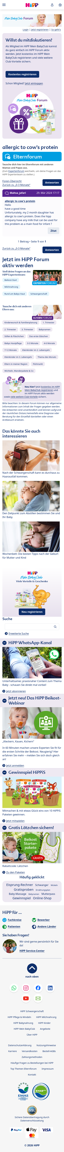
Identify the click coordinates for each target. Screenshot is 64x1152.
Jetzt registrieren (40, 29)
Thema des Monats (47, 357)
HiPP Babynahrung (23, 1022)
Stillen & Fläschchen (14, 336)
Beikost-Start (10, 280)
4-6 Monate (49, 343)
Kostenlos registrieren (22, 74)
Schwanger (41, 885)
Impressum (48, 1068)
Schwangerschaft (38, 293)
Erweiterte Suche (19, 633)
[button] (52, 4)
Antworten (52, 182)
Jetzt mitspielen (15, 821)
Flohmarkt (38, 364)
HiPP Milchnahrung (46, 1017)
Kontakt (32, 1074)
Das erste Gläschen (38, 336)
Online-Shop (42, 898)
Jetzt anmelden (15, 765)
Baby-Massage (17, 894)
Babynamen (44, 329)
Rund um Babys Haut (14, 293)
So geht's (56, 29)
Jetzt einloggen (34, 83)
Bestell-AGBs (49, 1051)
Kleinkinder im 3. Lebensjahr (18, 357)
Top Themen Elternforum (23, 1068)
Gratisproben (24, 889)
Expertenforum (16, 171)
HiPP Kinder (44, 1022)
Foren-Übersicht (12, 181)
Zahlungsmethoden (32, 1057)
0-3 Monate (32, 343)
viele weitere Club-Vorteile (24, 396)
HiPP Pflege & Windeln (19, 1017)
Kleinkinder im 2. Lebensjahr (36, 350)
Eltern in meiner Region (15, 364)
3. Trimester (27, 329)
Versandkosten (29, 1051)
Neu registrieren (32, 612)
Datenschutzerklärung (19, 1045)
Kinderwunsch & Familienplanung (20, 322)
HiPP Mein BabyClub (24, 1028)
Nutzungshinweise (46, 1045)
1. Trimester (48, 322)
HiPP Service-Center (31, 950)
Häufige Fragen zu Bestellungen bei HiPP (32, 1062)
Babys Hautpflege (13, 343)
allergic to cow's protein (20, 201)
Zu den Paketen (15, 872)
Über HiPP (32, 1034)
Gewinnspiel (22, 898)
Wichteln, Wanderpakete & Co (18, 370)
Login (26, 29)
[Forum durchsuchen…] (32, 626)
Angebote (45, 1028)
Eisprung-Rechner (19, 885)
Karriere (12, 1051)
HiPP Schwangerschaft (32, 1011)
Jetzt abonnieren (16, 691)
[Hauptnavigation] (4, 5)
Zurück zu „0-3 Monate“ (16, 185)
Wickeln (54, 885)
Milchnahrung (11, 286)
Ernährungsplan (43, 890)
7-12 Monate (10, 350)
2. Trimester (10, 329)
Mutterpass (48, 894)
